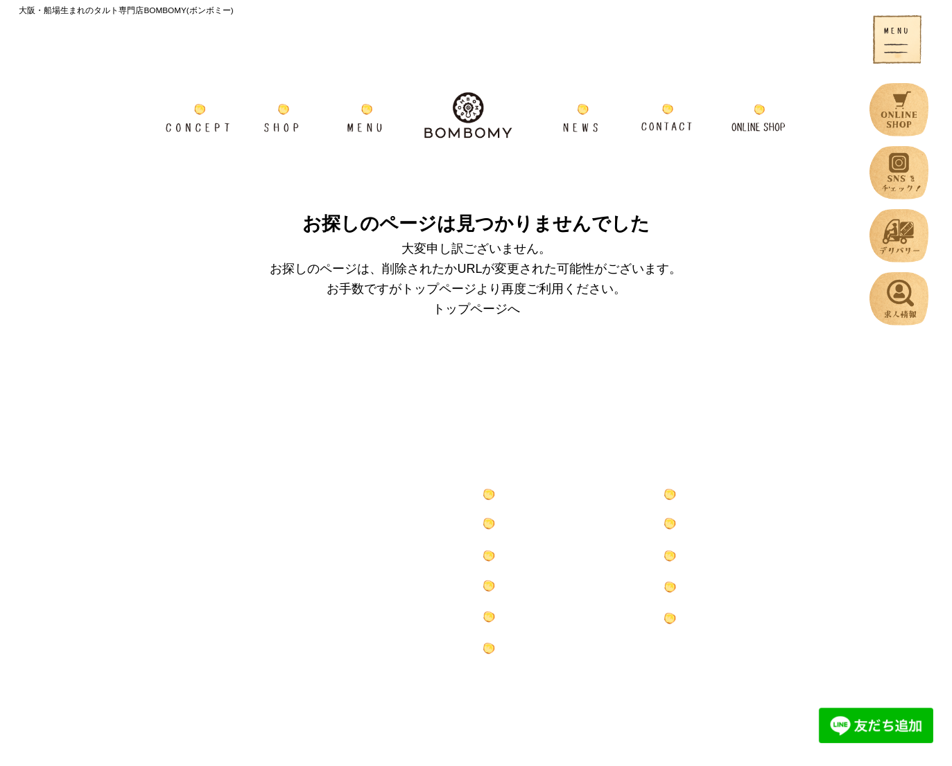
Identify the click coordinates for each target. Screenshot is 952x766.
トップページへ (476, 309)
